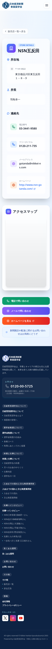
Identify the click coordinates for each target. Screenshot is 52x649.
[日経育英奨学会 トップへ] (12, 5)
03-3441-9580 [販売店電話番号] (28, 128)
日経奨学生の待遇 (10, 463)
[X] (5, 618)
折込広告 (7, 588)
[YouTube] (21, 618)
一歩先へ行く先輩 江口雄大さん (17, 540)
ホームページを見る (20, 320)
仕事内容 (7, 471)
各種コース (8, 441)
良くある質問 (8, 553)
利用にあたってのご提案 (13, 445)
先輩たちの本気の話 (11, 536)
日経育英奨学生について (13, 411)
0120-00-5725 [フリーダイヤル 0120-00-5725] (19, 386)
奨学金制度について (11, 433)
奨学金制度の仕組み (11, 437)
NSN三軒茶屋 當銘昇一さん (15, 515)
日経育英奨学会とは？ (12, 415)
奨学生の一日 (9, 476)
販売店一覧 (8, 584)
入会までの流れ (9, 493)
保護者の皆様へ (9, 419)
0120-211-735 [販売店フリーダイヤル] (28, 146)
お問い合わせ (8, 566)
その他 (5, 579)
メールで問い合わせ (19, 310)
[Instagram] (13, 618)
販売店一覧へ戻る (15, 31)
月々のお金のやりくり (12, 467)
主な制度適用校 (9, 497)
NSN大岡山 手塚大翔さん (14, 527)
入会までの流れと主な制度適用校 (16, 489)
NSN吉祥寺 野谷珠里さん (14, 532)
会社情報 (6, 601)
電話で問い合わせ (18, 300)
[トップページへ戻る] (26, 358)
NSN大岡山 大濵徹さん (13, 523)
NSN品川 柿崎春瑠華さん (14, 519)
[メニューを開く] (47, 5)
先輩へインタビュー (11, 510)
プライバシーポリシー (12, 605)
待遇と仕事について (11, 458)
